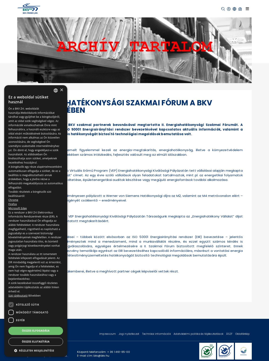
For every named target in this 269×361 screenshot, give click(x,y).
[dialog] (35, 221)
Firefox (12, 204)
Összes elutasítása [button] (36, 341)
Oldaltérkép (242, 334)
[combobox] (56, 90)
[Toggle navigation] (247, 9)
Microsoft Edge (17, 208)
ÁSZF (229, 334)
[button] (223, 9)
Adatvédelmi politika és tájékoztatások (199, 334)
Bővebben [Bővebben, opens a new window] (34, 295)
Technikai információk (156, 334)
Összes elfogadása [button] (36, 330)
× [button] (61, 90)
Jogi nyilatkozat (129, 334)
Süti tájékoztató (18, 295)
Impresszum (108, 334)
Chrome (13, 200)
